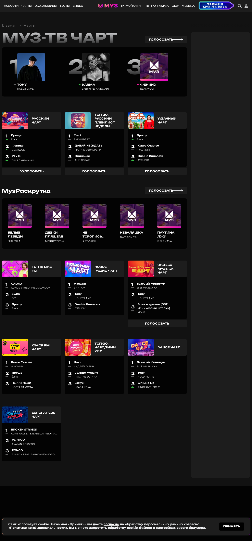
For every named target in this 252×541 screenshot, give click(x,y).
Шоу (175, 6)
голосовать (166, 39)
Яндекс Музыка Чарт (165, 268)
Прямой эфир (131, 6)
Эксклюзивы (46, 6)
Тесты (65, 6)
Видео (78, 6)
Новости (11, 6)
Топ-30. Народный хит (105, 347)
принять (231, 526)
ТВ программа (157, 6)
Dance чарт (169, 347)
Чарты (26, 6)
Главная (9, 25)
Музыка (188, 6)
